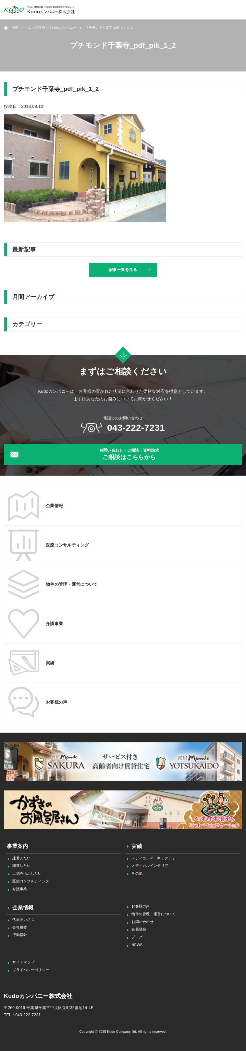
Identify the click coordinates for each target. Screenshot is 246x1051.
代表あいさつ (23, 919)
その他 (136, 873)
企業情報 (22, 907)
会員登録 (138, 929)
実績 (136, 846)
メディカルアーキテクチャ (153, 858)
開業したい (21, 865)
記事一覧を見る (123, 269)
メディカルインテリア (149, 865)
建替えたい (21, 858)
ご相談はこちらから (129, 454)
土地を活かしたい (27, 873)
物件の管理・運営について (153, 914)
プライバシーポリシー (30, 970)
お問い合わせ (142, 922)
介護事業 (19, 889)
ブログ (136, 937)
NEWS (136, 945)
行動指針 (19, 935)
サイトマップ (23, 962)
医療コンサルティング (30, 881)
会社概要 (19, 927)
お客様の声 (140, 906)
